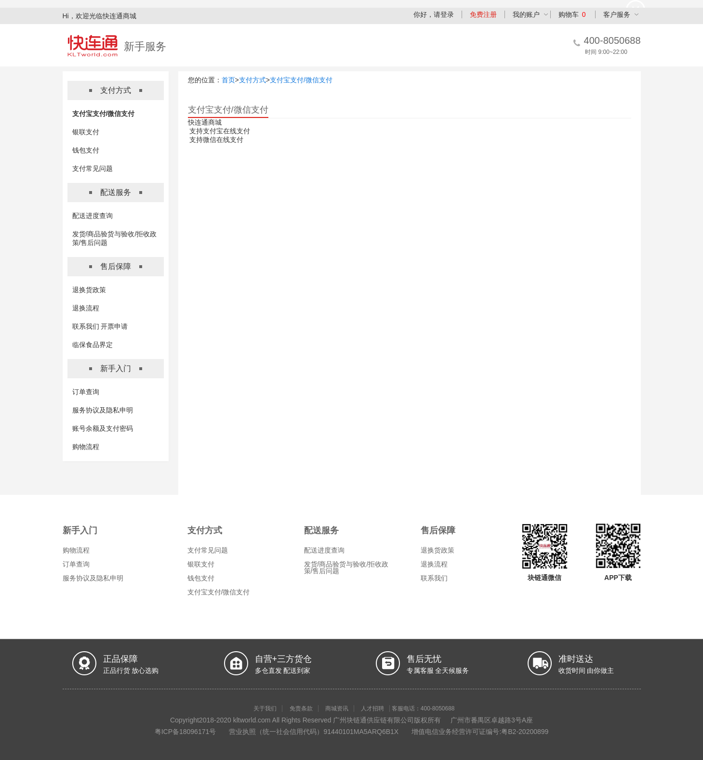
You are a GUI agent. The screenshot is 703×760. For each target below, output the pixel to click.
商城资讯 (336, 708)
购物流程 (85, 447)
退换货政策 (89, 290)
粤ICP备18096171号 (185, 731)
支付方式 (252, 80)
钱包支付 (85, 150)
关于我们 (265, 708)
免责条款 (301, 708)
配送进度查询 (92, 215)
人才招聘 (372, 708)
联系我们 (434, 578)
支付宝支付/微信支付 (103, 113)
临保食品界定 (92, 344)
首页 (228, 80)
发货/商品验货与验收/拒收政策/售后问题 (346, 567)
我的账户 (526, 14)
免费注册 (483, 14)
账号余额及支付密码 (102, 428)
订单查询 (85, 392)
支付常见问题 (92, 168)
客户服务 (616, 14)
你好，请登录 (433, 14)
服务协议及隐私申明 (102, 410)
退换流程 (85, 308)
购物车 (572, 14)
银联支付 (85, 132)
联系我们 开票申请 (100, 326)
